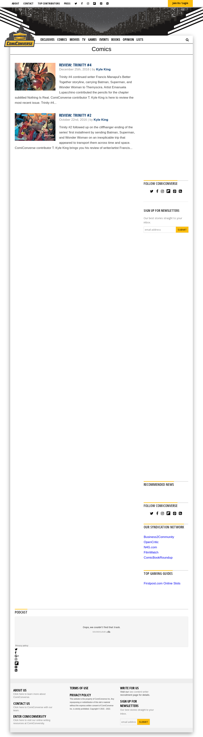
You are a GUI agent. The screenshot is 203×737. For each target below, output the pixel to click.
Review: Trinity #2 (75, 115)
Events (104, 39)
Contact (28, 3)
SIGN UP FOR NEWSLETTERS (161, 210)
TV (83, 39)
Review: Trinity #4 (75, 64)
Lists (139, 39)
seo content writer (138, 691)
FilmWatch (151, 552)
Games (92, 39)
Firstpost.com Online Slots (162, 583)
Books (115, 39)
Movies (74, 39)
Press (67, 3)
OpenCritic (151, 542)
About (15, 3)
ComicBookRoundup (158, 557)
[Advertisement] (101, 21)
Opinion (128, 39)
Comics (62, 39)
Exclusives (47, 39)
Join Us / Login (180, 3)
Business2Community (159, 537)
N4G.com (150, 547)
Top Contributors (49, 3)
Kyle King (103, 69)
